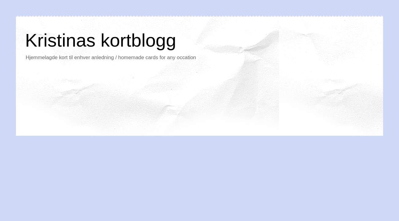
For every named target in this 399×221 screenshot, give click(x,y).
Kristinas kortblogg (100, 40)
